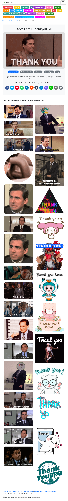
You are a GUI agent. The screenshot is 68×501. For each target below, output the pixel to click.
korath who (50, 17)
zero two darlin (8, 17)
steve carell (13, 72)
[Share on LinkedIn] (27, 88)
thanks (17, 7)
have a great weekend (11, 14)
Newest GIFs (38, 491)
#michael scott (26, 72)
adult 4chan (49, 14)
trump (6, 10)
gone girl (49, 7)
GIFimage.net (6, 21)
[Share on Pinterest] (17, 88)
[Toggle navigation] (62, 2)
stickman (57, 7)
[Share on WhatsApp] (22, 88)
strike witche (40, 17)
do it (54, 10)
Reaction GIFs (17, 491)
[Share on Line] (51, 88)
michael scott (8, 7)
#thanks (38, 72)
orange (22, 14)
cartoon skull (31, 14)
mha (59, 10)
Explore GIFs (7, 491)
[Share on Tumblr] (36, 88)
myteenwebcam (28, 17)
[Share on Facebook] (7, 88)
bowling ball (28, 10)
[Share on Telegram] (41, 88)
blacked (40, 14)
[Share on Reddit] (32, 88)
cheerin (18, 17)
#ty (57, 72)
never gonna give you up (42, 10)
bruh (12, 10)
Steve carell (14, 21)
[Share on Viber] (46, 88)
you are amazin (39, 7)
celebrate (19, 10)
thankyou (25, 7)
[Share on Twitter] (12, 88)
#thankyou (49, 72)
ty (31, 7)
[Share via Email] (56, 88)
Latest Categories (50, 491)
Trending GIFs (28, 491)
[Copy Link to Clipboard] (61, 88)
